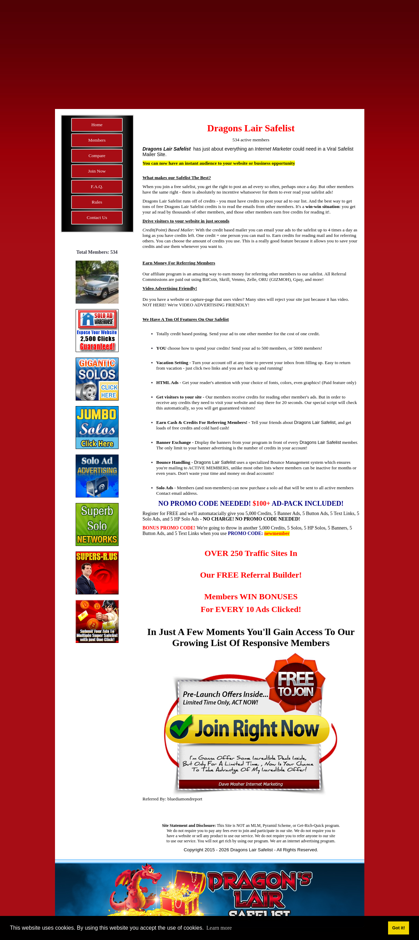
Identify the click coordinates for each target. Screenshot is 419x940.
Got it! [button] (398, 928)
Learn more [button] (219, 928)
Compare (97, 155)
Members (97, 140)
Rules (97, 202)
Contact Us (97, 217)
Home (97, 124)
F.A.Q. (97, 186)
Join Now (97, 171)
